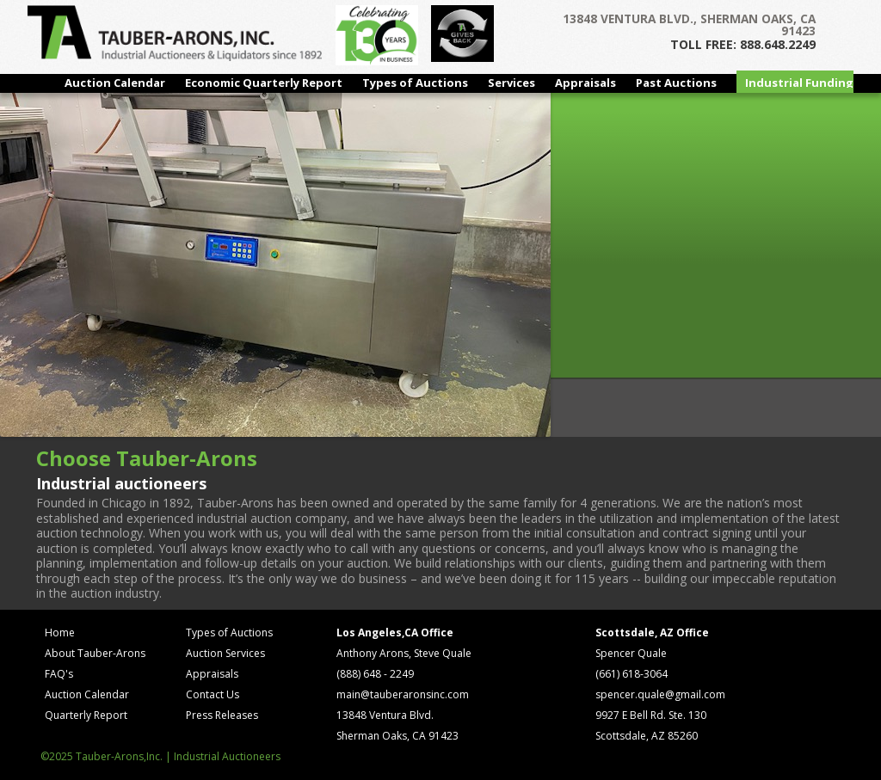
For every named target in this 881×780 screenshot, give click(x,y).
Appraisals (585, 82)
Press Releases (222, 715)
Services (511, 82)
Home (60, 632)
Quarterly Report (86, 715)
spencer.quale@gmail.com (660, 694)
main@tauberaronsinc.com (402, 694)
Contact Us (212, 694)
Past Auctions (676, 82)
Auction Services (225, 653)
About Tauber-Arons (95, 653)
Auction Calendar (115, 82)
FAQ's (59, 673)
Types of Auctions (415, 82)
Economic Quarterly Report (263, 82)
